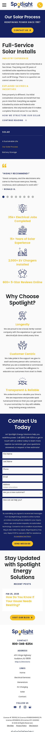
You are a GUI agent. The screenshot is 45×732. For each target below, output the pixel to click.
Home (22, 672)
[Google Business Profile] (30, 707)
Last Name (7, 462)
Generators (22, 682)
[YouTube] (15, 707)
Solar (22, 691)
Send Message (22, 543)
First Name (7, 454)
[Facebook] (20, 707)
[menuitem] (22, 141)
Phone (6, 469)
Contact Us (22, 30)
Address (6, 485)
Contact (22, 696)
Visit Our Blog (22, 617)
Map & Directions (22, 661)
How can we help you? (12, 500)
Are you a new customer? (14, 492)
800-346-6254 (22, 644)
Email (5, 477)
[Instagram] (25, 707)
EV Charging (22, 687)
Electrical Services (22, 677)
